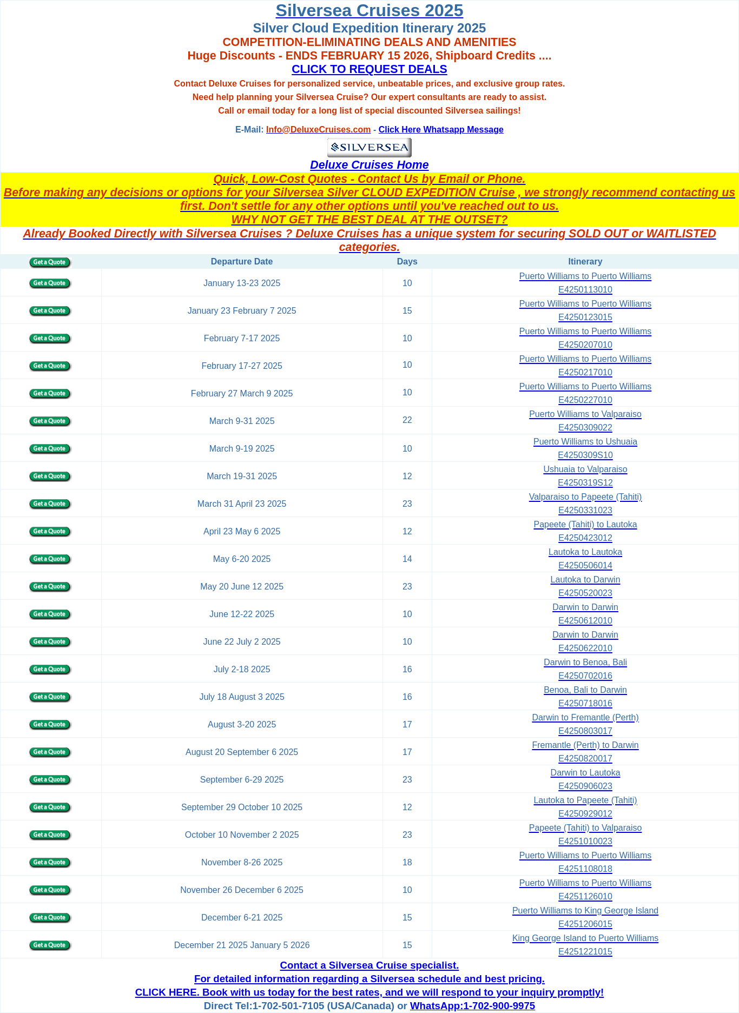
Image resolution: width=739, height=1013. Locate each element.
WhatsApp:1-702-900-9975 (472, 1005)
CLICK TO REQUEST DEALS (369, 69)
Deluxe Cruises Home (369, 164)
